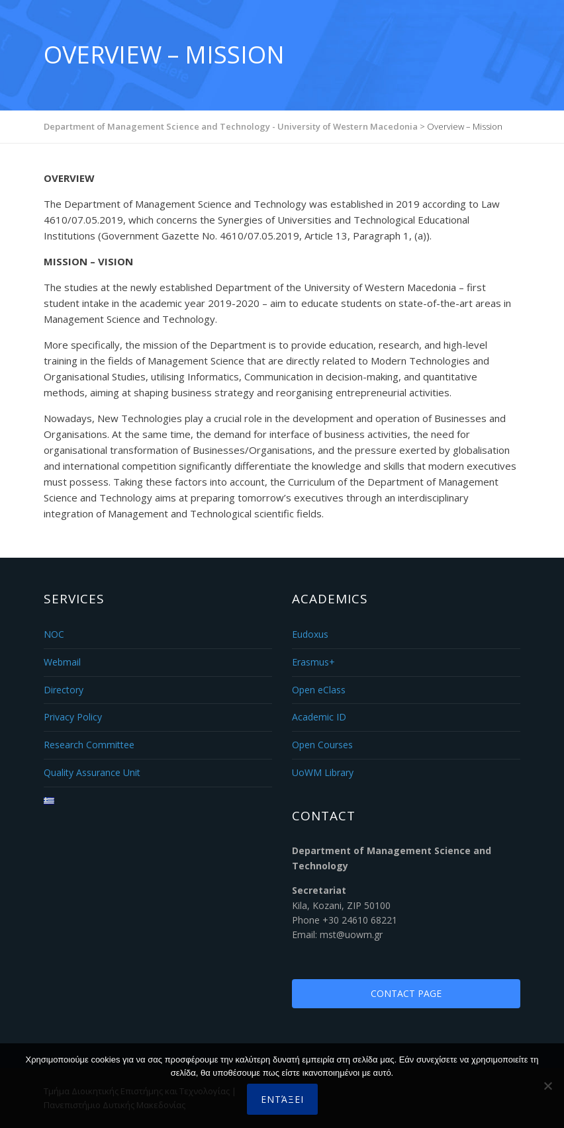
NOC (54, 634)
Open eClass (319, 689)
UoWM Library (322, 772)
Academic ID (319, 717)
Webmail (62, 662)
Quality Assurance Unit (92, 772)
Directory (63, 689)
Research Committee (89, 744)
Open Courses (322, 744)
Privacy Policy (73, 717)
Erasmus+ (313, 662)
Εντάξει (282, 1099)
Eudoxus (310, 634)
